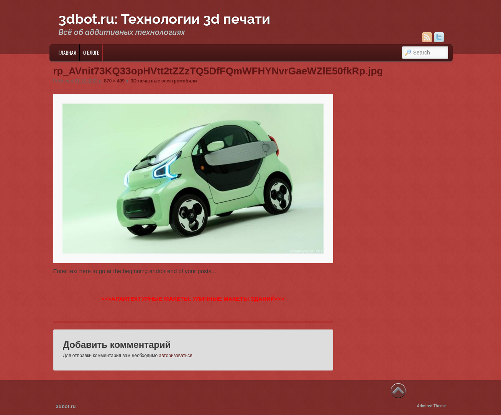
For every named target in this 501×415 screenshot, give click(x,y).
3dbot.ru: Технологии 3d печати (165, 19)
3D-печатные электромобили (164, 81)
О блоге (91, 52)
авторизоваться (175, 355)
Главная (67, 52)
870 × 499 (114, 81)
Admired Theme (431, 406)
